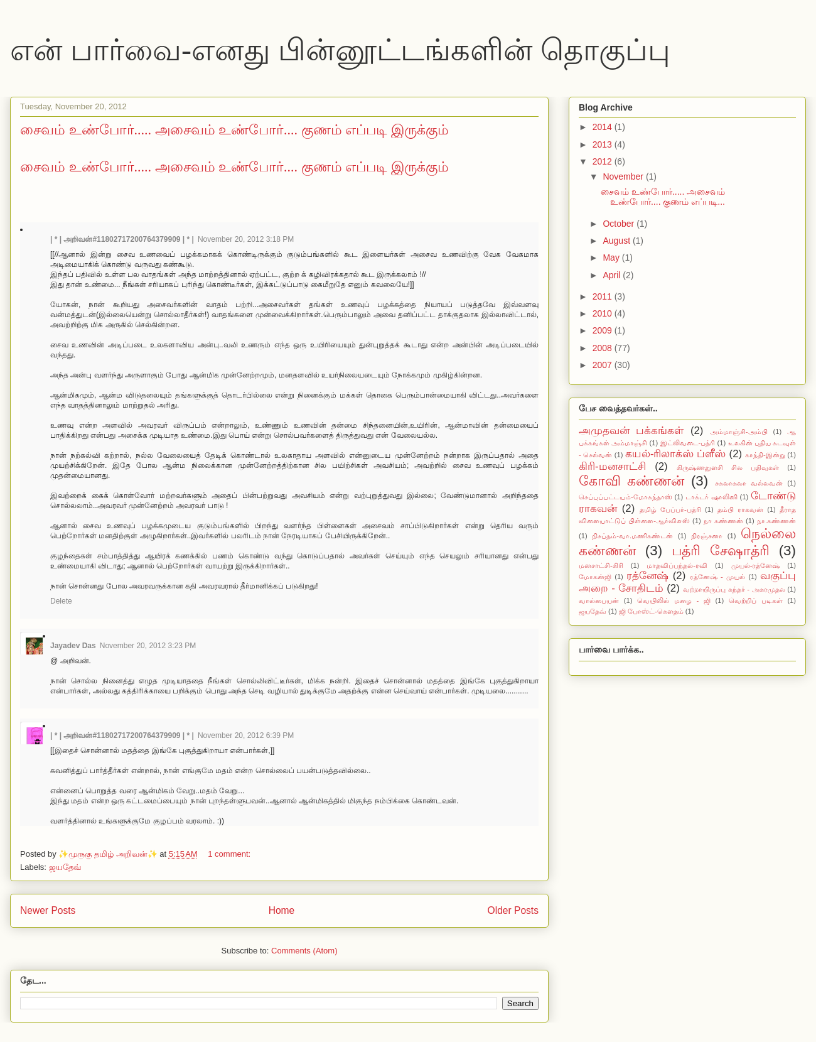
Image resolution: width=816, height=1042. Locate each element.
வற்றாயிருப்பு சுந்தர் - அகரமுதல (734, 589)
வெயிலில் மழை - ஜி (674, 600)
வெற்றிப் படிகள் (756, 600)
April (613, 275)
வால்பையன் (599, 600)
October (619, 224)
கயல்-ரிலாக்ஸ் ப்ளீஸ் (675, 454)
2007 (604, 365)
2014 (604, 127)
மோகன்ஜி (595, 576)
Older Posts (513, 910)
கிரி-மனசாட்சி (612, 466)
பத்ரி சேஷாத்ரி (721, 550)
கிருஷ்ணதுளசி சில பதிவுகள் (728, 467)
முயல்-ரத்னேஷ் (755, 565)
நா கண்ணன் (723, 520)
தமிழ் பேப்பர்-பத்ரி (670, 509)
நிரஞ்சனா (706, 536)
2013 (604, 144)
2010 (604, 313)
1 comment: (230, 854)
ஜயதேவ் (65, 867)
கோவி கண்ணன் (631, 481)
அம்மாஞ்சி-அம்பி (739, 431)
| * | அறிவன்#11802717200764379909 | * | (122, 239)
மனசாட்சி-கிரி (601, 565)
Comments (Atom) (304, 950)
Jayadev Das (73, 645)
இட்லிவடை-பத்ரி (688, 443)
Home (282, 910)
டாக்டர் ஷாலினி (711, 497)
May (612, 257)
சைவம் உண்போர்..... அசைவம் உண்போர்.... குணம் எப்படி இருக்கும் (234, 130)
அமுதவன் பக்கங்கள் (631, 431)
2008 (604, 348)
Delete (61, 601)
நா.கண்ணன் (776, 520)
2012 (604, 161)
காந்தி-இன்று (765, 455)
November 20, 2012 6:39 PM (246, 735)
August (617, 241)
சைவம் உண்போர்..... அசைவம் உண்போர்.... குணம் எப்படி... (663, 197)
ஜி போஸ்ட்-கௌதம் (651, 611)
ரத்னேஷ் (647, 576)
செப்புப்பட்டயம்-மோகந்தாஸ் (625, 497)
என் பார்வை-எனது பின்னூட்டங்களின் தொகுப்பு (340, 50)
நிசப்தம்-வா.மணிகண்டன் (632, 536)
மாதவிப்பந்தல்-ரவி (677, 565)
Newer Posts (47, 910)
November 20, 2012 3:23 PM (148, 645)
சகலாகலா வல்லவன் (749, 483)
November (624, 176)
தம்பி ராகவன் (740, 509)
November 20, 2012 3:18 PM (246, 239)
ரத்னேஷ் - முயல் (717, 576)
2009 (604, 330)
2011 (604, 296)
